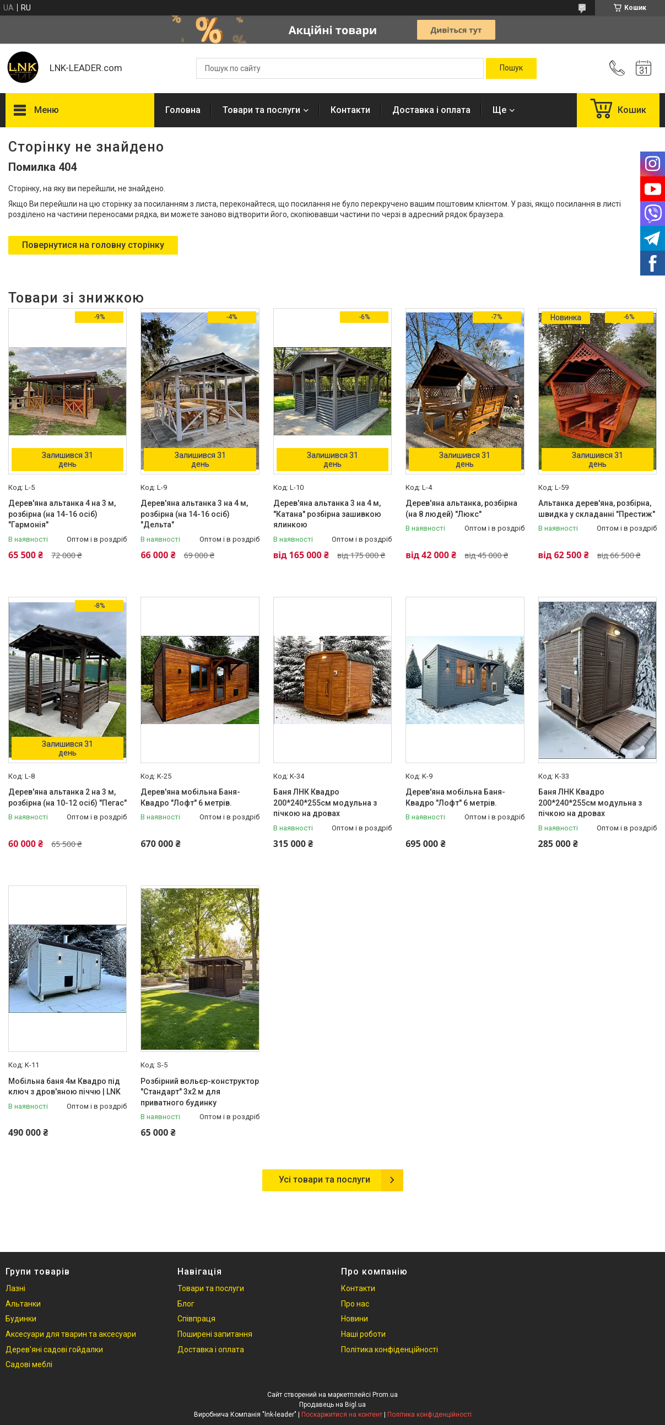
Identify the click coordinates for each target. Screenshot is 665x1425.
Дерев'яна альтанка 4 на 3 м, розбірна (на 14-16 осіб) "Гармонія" (62, 514)
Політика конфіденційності (389, 1349)
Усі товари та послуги (324, 1179)
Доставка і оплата (431, 110)
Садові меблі (29, 1364)
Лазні (15, 1288)
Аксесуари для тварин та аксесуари (71, 1334)
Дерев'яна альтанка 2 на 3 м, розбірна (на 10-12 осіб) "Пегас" (67, 797)
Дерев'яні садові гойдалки (54, 1349)
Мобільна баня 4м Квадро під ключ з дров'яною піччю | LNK (64, 1087)
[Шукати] (511, 68)
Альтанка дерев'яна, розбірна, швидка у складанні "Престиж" (596, 509)
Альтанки (23, 1303)
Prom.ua (385, 1395)
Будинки (21, 1318)
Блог (185, 1303)
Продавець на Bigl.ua (332, 1404)
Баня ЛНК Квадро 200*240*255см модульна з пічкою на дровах (325, 802)
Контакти (350, 110)
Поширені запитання (214, 1334)
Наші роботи (363, 1334)
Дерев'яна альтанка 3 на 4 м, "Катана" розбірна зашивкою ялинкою (327, 514)
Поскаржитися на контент (341, 1414)
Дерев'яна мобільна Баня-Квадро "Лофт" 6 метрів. (190, 797)
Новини (354, 1318)
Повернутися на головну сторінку (93, 245)
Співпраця (196, 1318)
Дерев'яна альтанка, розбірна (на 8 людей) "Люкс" (461, 509)
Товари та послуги (261, 110)
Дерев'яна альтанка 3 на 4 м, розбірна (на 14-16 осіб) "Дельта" (194, 514)
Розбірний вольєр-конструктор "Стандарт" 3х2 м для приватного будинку (199, 1092)
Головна (183, 110)
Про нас (355, 1303)
